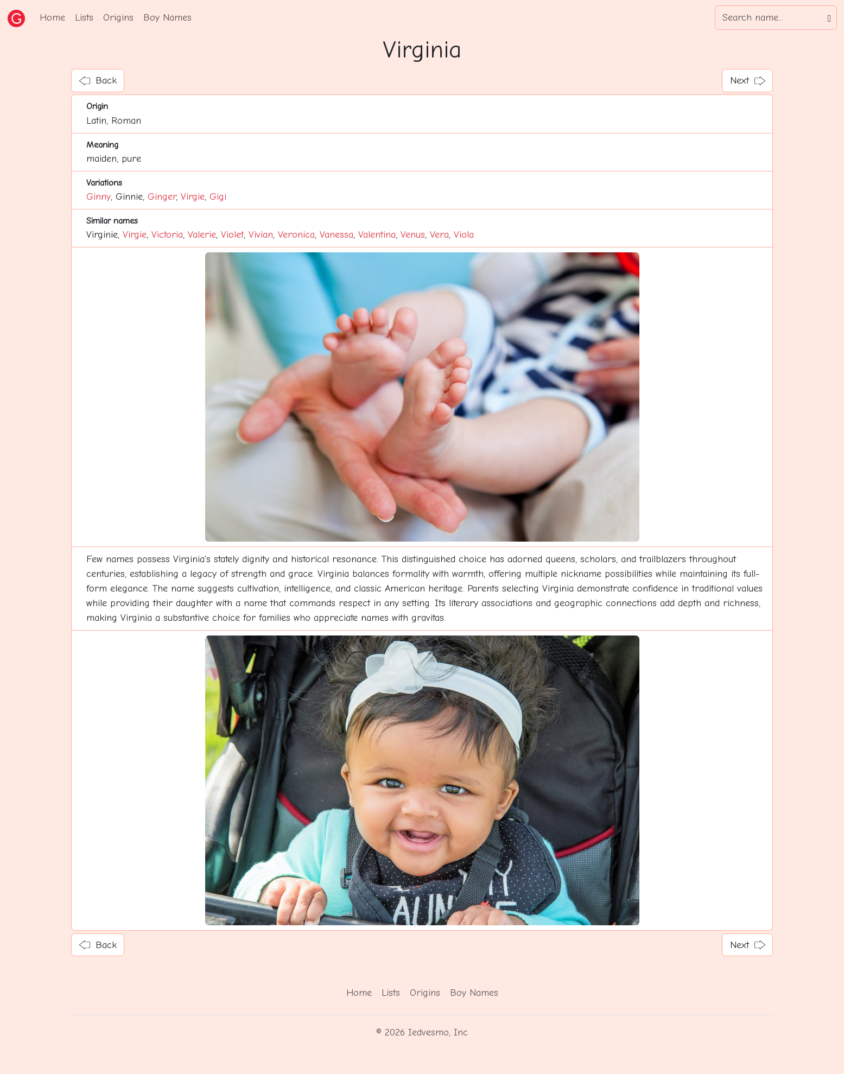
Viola (464, 234)
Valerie (202, 234)
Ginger (162, 196)
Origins (118, 17)
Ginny (98, 196)
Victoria (167, 234)
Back (98, 80)
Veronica (296, 234)
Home (52, 17)
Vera (439, 234)
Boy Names (167, 17)
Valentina (377, 234)
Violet (232, 234)
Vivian (261, 234)
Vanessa (336, 234)
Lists (84, 17)
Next (747, 80)
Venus (413, 234)
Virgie (193, 196)
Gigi (218, 196)
